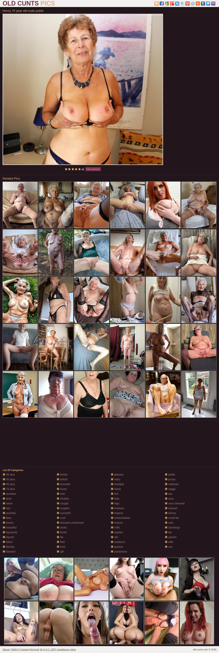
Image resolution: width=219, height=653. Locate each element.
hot (114, 493)
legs (115, 503)
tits (168, 532)
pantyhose (119, 551)
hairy (115, 479)
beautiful (10, 527)
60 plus (9, 484)
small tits (172, 517)
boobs (62, 474)
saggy (170, 489)
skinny (170, 513)
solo (169, 522)
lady (115, 498)
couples (63, 508)
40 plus (9, 474)
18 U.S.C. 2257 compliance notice (58, 649)
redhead (171, 484)
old (114, 537)
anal (7, 498)
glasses (117, 474)
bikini (7, 541)
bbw (7, 517)
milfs (115, 527)
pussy (170, 479)
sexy (169, 498)
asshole (9, 513)
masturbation (120, 517)
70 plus (9, 489)
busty (62, 489)
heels (116, 489)
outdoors (118, 541)
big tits (8, 537)
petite (170, 474)
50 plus (9, 479)
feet (61, 541)
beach (8, 522)
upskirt (170, 537)
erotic (62, 527)
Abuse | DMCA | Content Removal (21, 649)
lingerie (117, 513)
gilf (60, 551)
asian (8, 503)
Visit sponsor (93, 169)
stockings (172, 527)
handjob (117, 484)
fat (60, 537)
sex (169, 493)
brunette (63, 484)
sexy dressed (175, 503)
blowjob (9, 551)
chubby (63, 498)
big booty (10, 532)
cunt (61, 517)
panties (117, 546)
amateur (9, 493)
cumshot (64, 513)
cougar (63, 503)
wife (169, 541)
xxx (168, 546)
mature (117, 522)
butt (61, 493)
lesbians (117, 508)
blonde (8, 546)
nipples (117, 532)
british (62, 479)
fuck (61, 546)
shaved (171, 508)
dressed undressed (70, 522)
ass (6, 508)
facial (62, 532)
